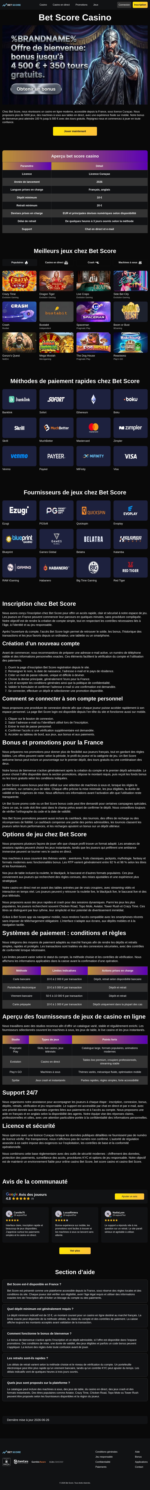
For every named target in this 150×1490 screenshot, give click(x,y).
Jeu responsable (103, 1457)
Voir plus (75, 1250)
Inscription (140, 5)
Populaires (19, 262)
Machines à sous (130, 262)
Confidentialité (102, 1462)
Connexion (124, 5)
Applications (141, 1462)
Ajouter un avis (129, 1196)
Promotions (81, 5)
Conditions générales (106, 1452)
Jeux (95, 5)
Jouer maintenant (75, 131)
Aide (137, 1452)
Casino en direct (61, 5)
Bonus (138, 1457)
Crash (93, 262)
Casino (43, 5)
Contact (139, 1467)
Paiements (100, 1467)
